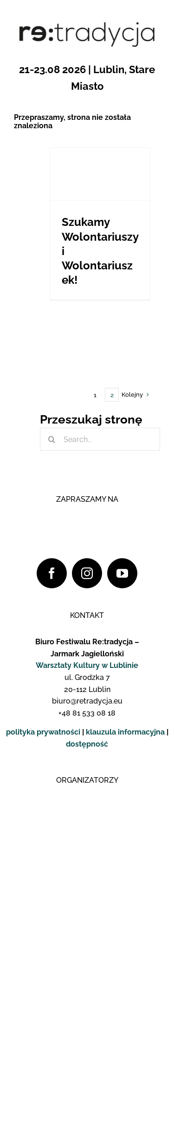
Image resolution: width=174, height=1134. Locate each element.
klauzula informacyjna (125, 732)
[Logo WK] (87, 796)
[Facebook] (52, 573)
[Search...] (100, 439)
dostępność (87, 744)
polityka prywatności (43, 732)
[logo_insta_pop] (91, 622)
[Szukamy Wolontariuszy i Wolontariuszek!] (100, 174)
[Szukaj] (51, 439)
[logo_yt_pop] (91, 663)
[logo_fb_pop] (91, 581)
